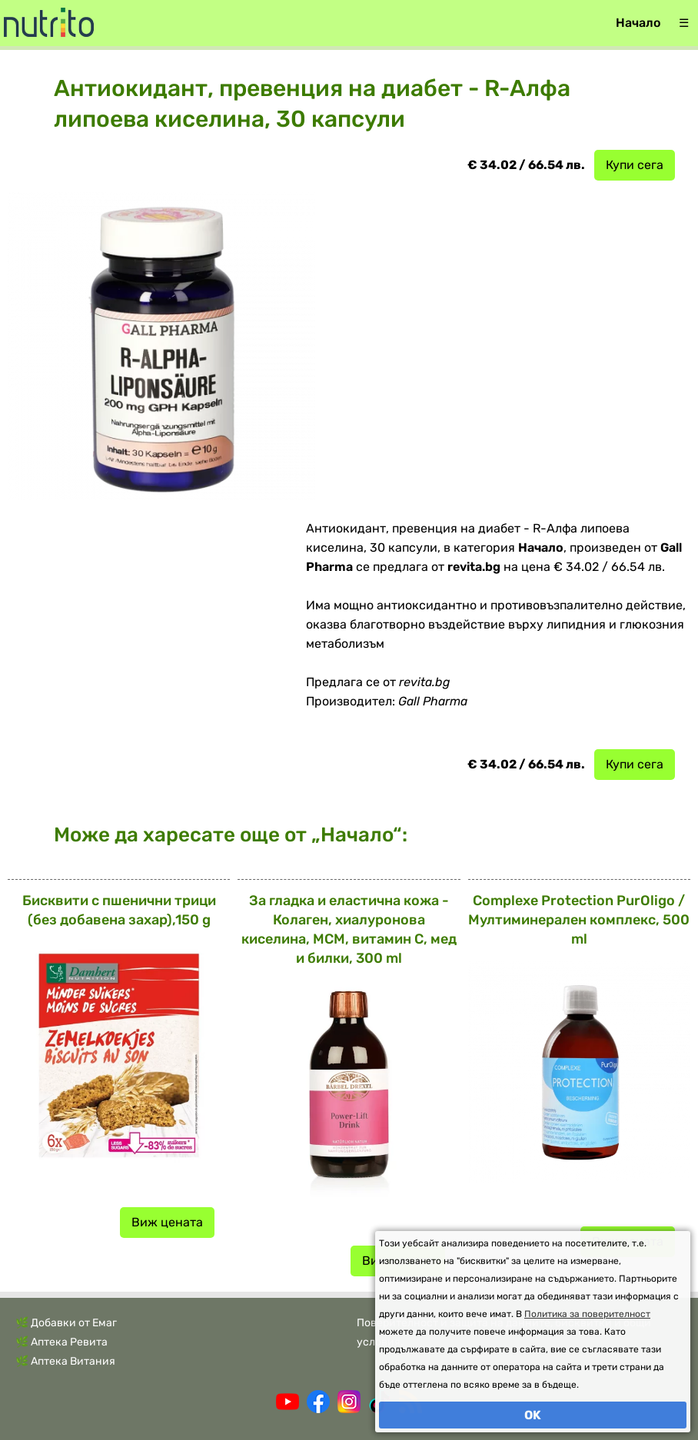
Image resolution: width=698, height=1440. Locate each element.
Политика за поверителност (587, 1314)
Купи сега (634, 165)
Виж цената (167, 1222)
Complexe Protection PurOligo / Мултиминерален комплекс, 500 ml (579, 919)
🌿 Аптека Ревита (61, 1342)
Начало (638, 22)
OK (532, 1415)
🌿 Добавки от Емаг (66, 1322)
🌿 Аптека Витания (65, 1361)
